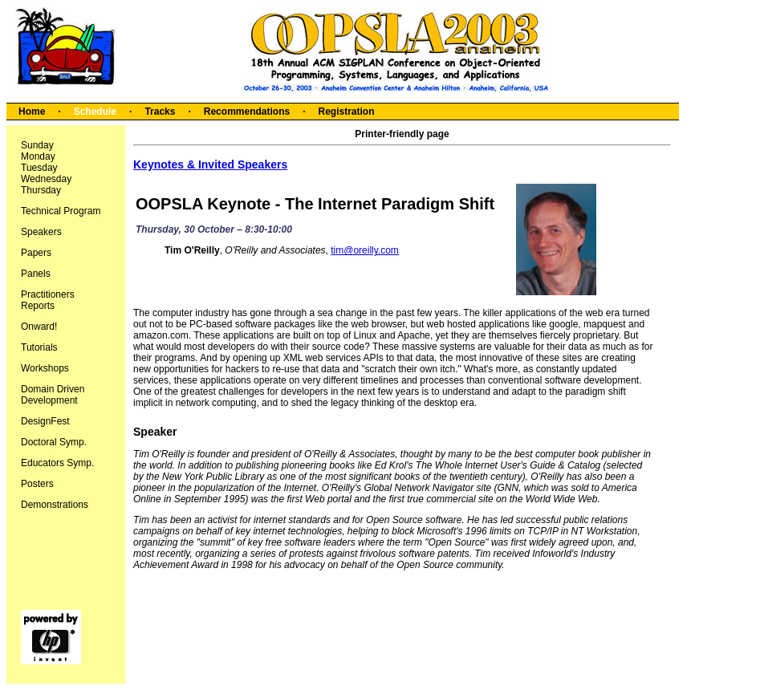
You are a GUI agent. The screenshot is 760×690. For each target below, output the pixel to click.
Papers (36, 252)
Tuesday (39, 167)
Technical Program (60, 211)
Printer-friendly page (402, 134)
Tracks (159, 111)
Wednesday (46, 179)
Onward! (39, 326)
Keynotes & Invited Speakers (210, 164)
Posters (37, 483)
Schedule (95, 111)
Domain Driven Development (52, 395)
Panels (36, 273)
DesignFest (45, 421)
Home (31, 111)
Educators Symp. (57, 463)
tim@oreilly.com (365, 250)
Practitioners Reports (48, 300)
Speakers (41, 231)
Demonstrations (54, 504)
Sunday (37, 145)
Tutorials (39, 347)
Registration (346, 111)
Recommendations (247, 111)
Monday (38, 156)
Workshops (45, 368)
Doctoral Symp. (54, 442)
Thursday (41, 190)
